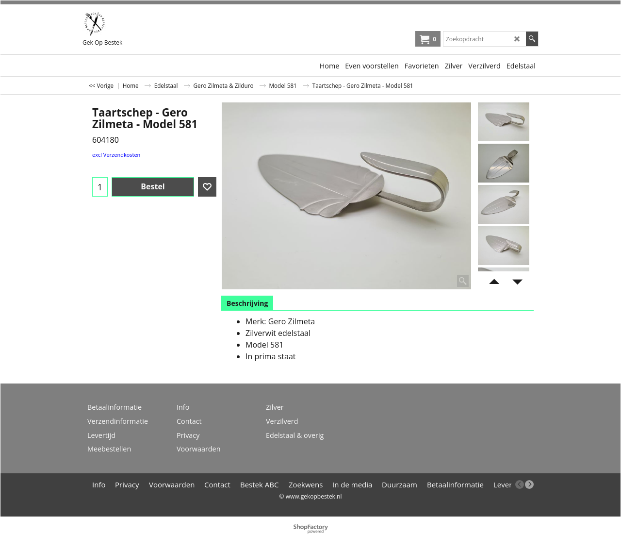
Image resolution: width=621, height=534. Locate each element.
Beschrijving (247, 303)
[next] (529, 484)
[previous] (519, 484)
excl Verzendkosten (116, 154)
